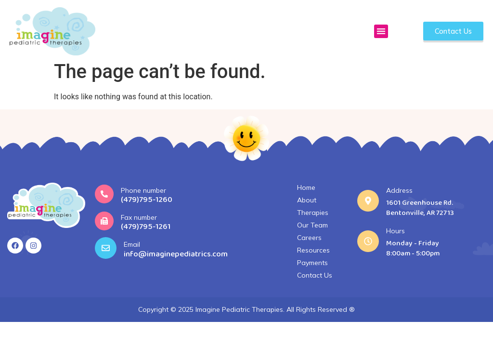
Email (132, 244)
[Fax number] (104, 221)
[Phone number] (104, 194)
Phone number (143, 190)
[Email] (106, 248)
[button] (381, 32)
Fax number (139, 217)
